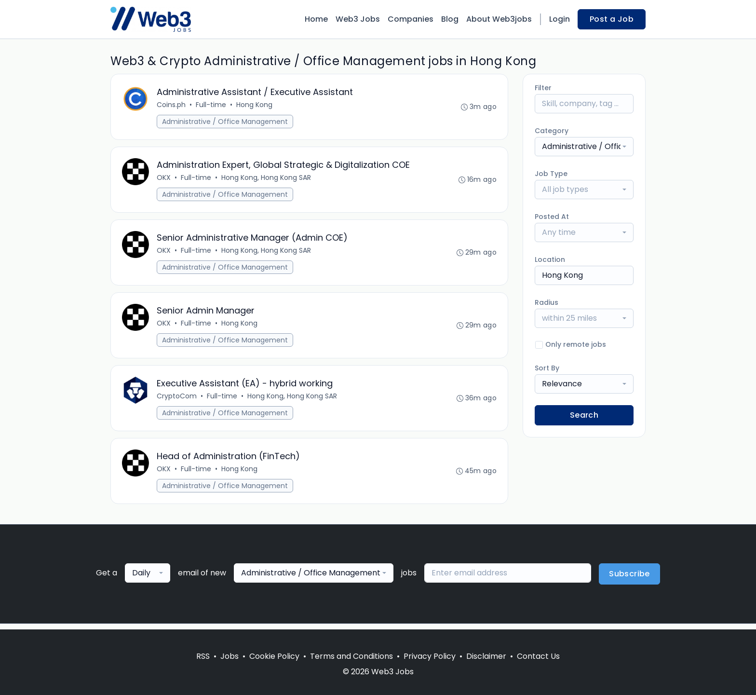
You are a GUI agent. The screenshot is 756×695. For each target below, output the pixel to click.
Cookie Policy (274, 656)
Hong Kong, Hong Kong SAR (266, 179)
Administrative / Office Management (225, 122)
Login (559, 19)
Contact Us (538, 656)
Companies (410, 19)
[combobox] (584, 146)
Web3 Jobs (358, 19)
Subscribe (629, 579)
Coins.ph (171, 105)
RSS (203, 656)
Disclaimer (486, 656)
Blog (450, 19)
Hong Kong (255, 105)
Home (316, 19)
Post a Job (612, 19)
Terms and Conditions (351, 656)
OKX (164, 179)
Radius (546, 302)
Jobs (229, 656)
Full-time (211, 105)
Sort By (547, 368)
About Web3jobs (499, 19)
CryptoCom (177, 400)
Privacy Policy (430, 656)
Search (584, 415)
